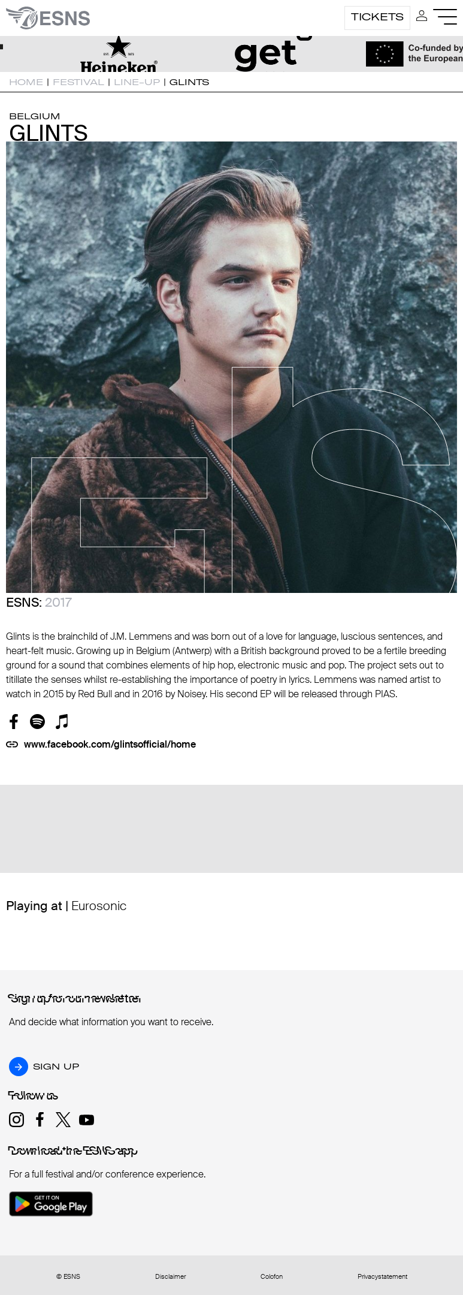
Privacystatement (382, 1276)
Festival (78, 82)
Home (26, 82)
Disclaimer (170, 1276)
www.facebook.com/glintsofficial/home (110, 744)
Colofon (272, 1276)
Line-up (137, 82)
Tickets (377, 17)
